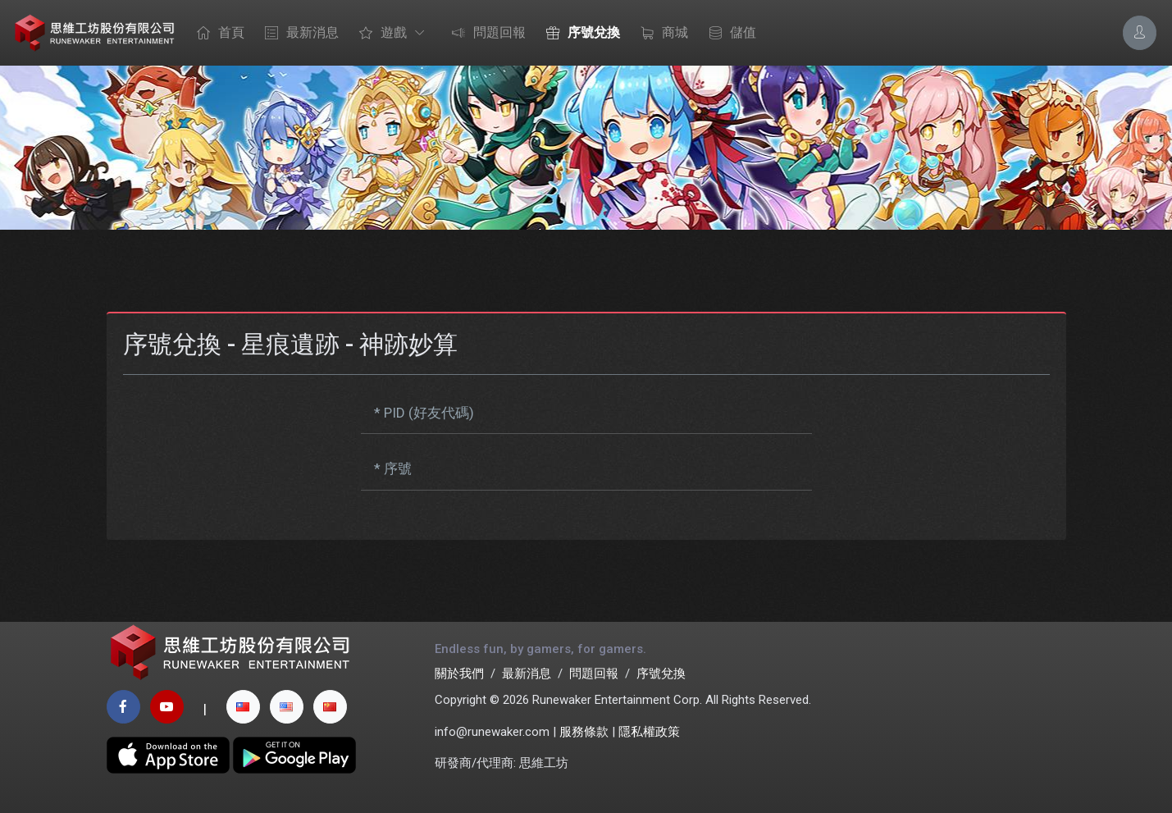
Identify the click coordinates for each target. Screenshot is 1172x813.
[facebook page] (123, 707)
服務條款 (584, 731)
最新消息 (298, 33)
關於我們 (459, 673)
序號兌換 (579, 33)
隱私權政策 (649, 731)
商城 (660, 33)
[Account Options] (1139, 32)
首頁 (216, 33)
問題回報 (485, 33)
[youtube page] (167, 707)
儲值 (728, 33)
